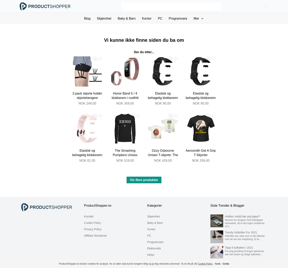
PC (149, 235)
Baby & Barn (155, 222)
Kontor (151, 229)
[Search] (171, 6)
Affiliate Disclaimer (95, 235)
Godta (226, 263)
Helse (150, 254)
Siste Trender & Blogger (227, 205)
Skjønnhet (153, 216)
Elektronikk (154, 248)
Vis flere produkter (144, 180)
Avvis (217, 263)
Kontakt (88, 216)
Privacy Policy (92, 229)
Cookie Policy (92, 222)
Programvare (155, 242)
